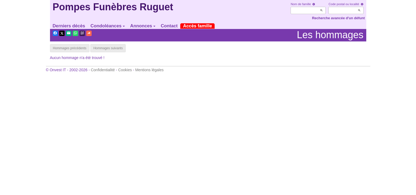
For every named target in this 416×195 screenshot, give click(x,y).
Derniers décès (69, 25)
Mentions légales (149, 70)
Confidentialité (103, 70)
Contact (169, 25)
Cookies (125, 70)
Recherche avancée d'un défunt (338, 18)
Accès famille (197, 25)
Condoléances (108, 25)
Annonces (142, 25)
